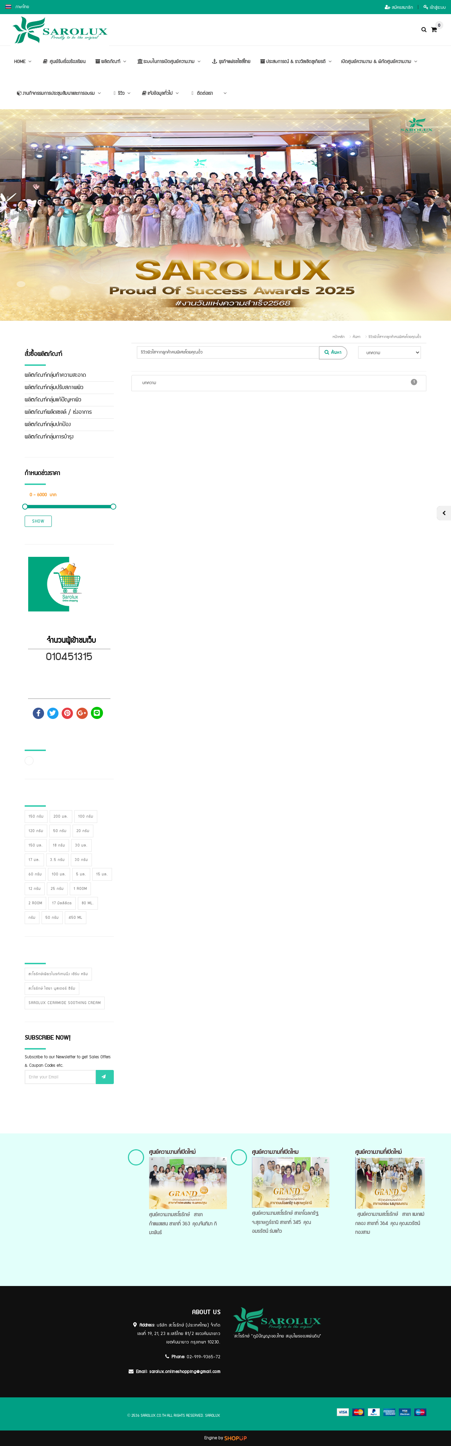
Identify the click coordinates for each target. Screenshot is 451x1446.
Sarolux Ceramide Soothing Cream (65, 1003)
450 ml (75, 918)
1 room (80, 889)
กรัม (32, 918)
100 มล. (59, 874)
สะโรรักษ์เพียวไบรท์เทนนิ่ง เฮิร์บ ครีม (58, 974)
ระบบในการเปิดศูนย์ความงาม (169, 62)
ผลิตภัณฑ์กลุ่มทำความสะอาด (55, 375)
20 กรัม (82, 831)
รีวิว (121, 93)
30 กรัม (81, 860)
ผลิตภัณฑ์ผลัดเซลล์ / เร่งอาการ (58, 412)
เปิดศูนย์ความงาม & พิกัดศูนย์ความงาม (380, 62)
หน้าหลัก (339, 337)
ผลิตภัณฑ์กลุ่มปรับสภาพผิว (54, 387)
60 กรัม (35, 874)
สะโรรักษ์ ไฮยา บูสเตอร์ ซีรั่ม (52, 988)
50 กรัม (60, 831)
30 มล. (81, 845)
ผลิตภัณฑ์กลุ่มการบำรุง (49, 437)
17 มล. (34, 860)
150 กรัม (36, 816)
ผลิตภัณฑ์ (110, 62)
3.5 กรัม (57, 860)
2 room (35, 903)
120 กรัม (36, 831)
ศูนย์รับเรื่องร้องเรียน (63, 62)
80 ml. (88, 903)
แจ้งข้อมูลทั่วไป (160, 93)
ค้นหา (356, 337)
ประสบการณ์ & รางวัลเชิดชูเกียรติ (295, 62)
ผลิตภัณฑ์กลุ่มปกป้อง (48, 424)
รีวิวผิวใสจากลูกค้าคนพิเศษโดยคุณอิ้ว (395, 337)
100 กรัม (85, 816)
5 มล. (81, 874)
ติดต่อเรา (200, 93)
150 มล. (36, 845)
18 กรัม (59, 845)
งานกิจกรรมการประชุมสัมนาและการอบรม (59, 93)
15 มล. (102, 874)
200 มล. (61, 816)
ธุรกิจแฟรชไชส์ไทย (230, 62)
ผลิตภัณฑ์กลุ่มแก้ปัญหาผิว (53, 400)
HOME (23, 62)
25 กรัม (57, 889)
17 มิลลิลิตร (62, 903)
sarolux (212, 1416)
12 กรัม (35, 889)
